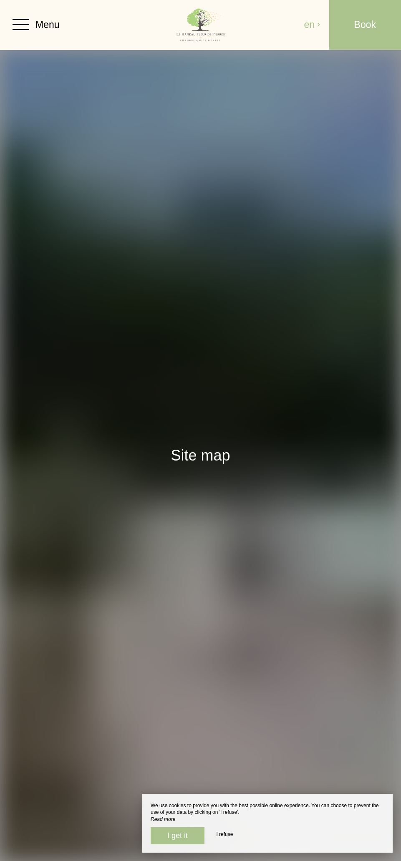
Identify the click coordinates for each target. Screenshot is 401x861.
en (312, 24)
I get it (177, 835)
